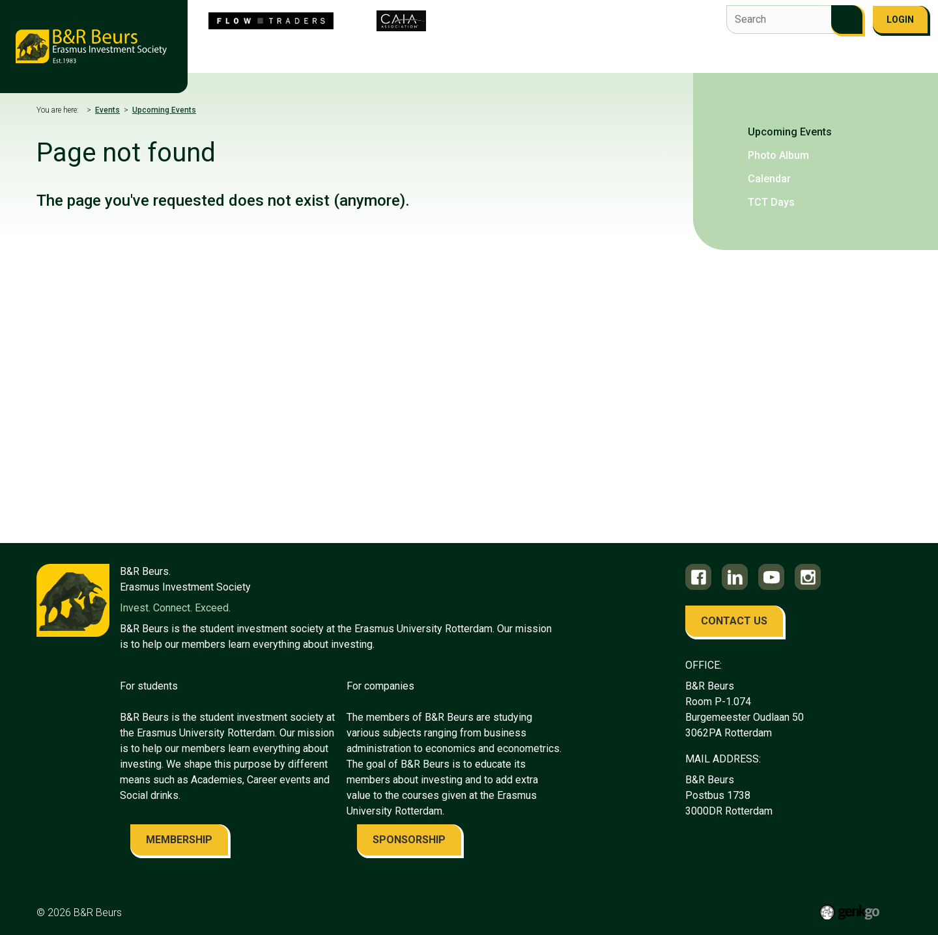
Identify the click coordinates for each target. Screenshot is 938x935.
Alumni (678, 57)
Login (900, 19)
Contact (733, 57)
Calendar (769, 179)
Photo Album (778, 155)
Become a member (849, 57)
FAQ (780, 57)
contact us (734, 621)
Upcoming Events (164, 110)
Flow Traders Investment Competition (379, 57)
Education (567, 57)
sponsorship (409, 839)
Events (507, 57)
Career (627, 57)
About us (246, 57)
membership (179, 839)
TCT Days (771, 202)
